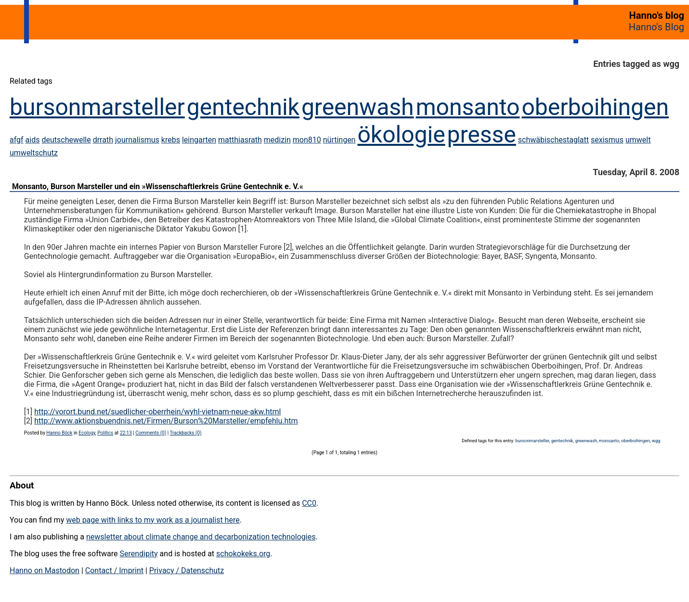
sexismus (607, 139)
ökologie (401, 134)
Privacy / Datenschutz (186, 570)
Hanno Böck (59, 432)
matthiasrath (240, 139)
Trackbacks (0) (185, 432)
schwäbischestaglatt (553, 139)
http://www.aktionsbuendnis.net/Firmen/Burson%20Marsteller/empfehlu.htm (166, 420)
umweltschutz (34, 152)
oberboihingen (595, 107)
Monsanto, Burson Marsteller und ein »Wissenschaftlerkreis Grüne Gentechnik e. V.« (157, 186)
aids (33, 139)
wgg (656, 440)
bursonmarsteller (97, 107)
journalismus (137, 139)
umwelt (637, 139)
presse (481, 134)
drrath (103, 139)
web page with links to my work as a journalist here (153, 520)
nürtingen (339, 139)
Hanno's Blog (656, 27)
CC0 (309, 503)
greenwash (357, 107)
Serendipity (138, 553)
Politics (105, 432)
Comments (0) (150, 432)
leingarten (199, 139)
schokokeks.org (243, 553)
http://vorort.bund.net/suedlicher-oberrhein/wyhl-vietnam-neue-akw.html (157, 411)
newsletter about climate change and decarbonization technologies (200, 536)
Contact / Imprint (114, 570)
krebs (170, 139)
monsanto (468, 107)
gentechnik (243, 107)
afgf (17, 139)
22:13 (126, 432)
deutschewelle (66, 139)
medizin (277, 139)
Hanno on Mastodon (44, 570)
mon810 (307, 139)
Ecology (86, 432)
